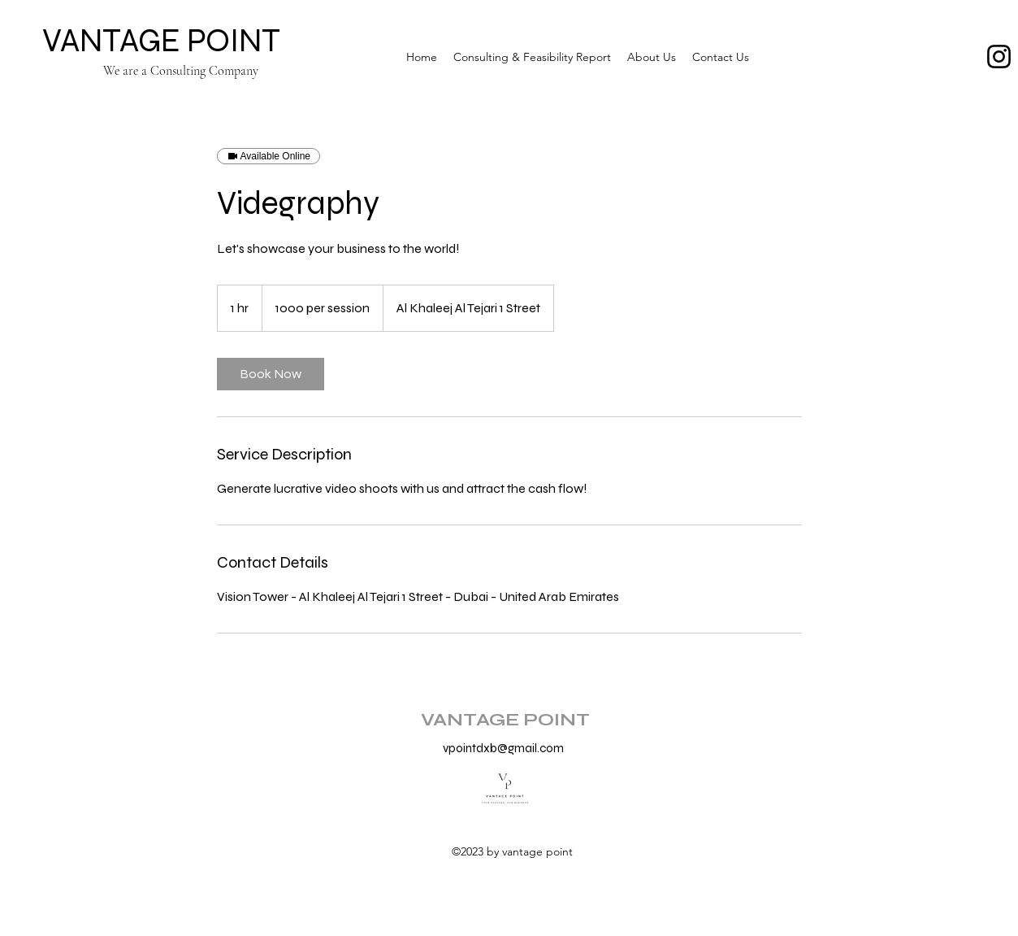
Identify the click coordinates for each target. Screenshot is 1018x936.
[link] (270, 374)
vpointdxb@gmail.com (503, 748)
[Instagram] (999, 56)
